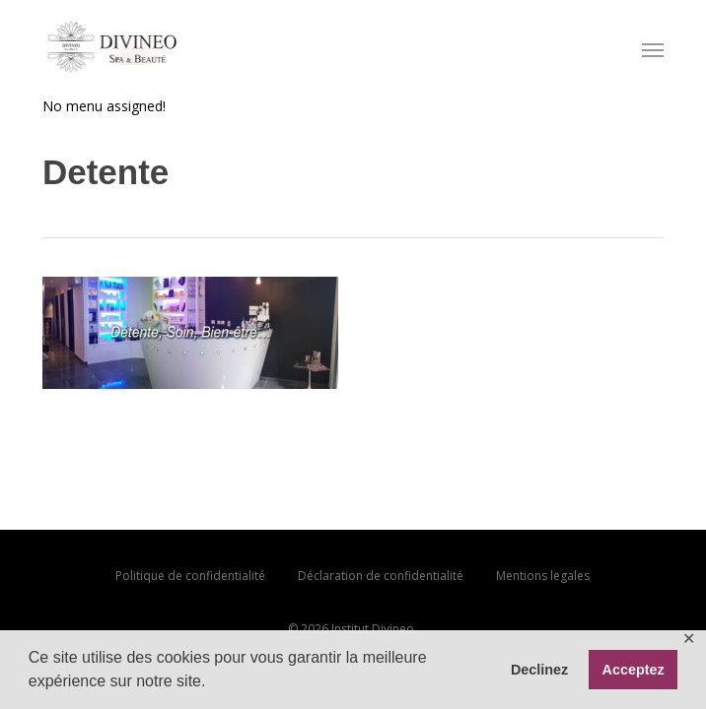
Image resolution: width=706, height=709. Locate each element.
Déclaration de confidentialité (380, 575)
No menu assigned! (104, 106)
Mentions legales (543, 575)
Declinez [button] (539, 669)
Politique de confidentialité (190, 575)
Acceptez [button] (633, 669)
